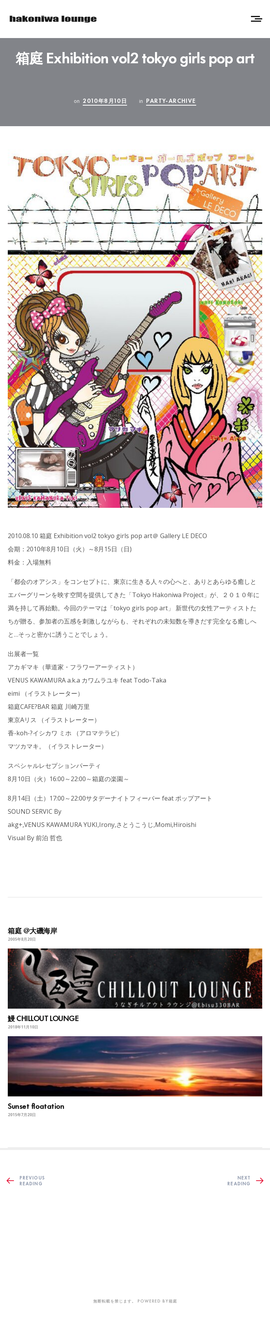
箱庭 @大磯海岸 (32, 930)
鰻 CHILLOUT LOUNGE (43, 1017)
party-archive (171, 100)
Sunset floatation (36, 1105)
